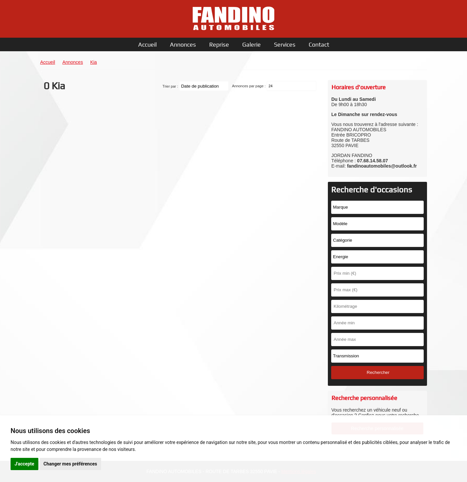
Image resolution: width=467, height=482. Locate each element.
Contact (319, 44)
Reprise (219, 44)
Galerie (251, 44)
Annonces (183, 44)
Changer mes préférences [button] (70, 463)
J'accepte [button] (24, 463)
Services (284, 44)
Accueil (147, 44)
